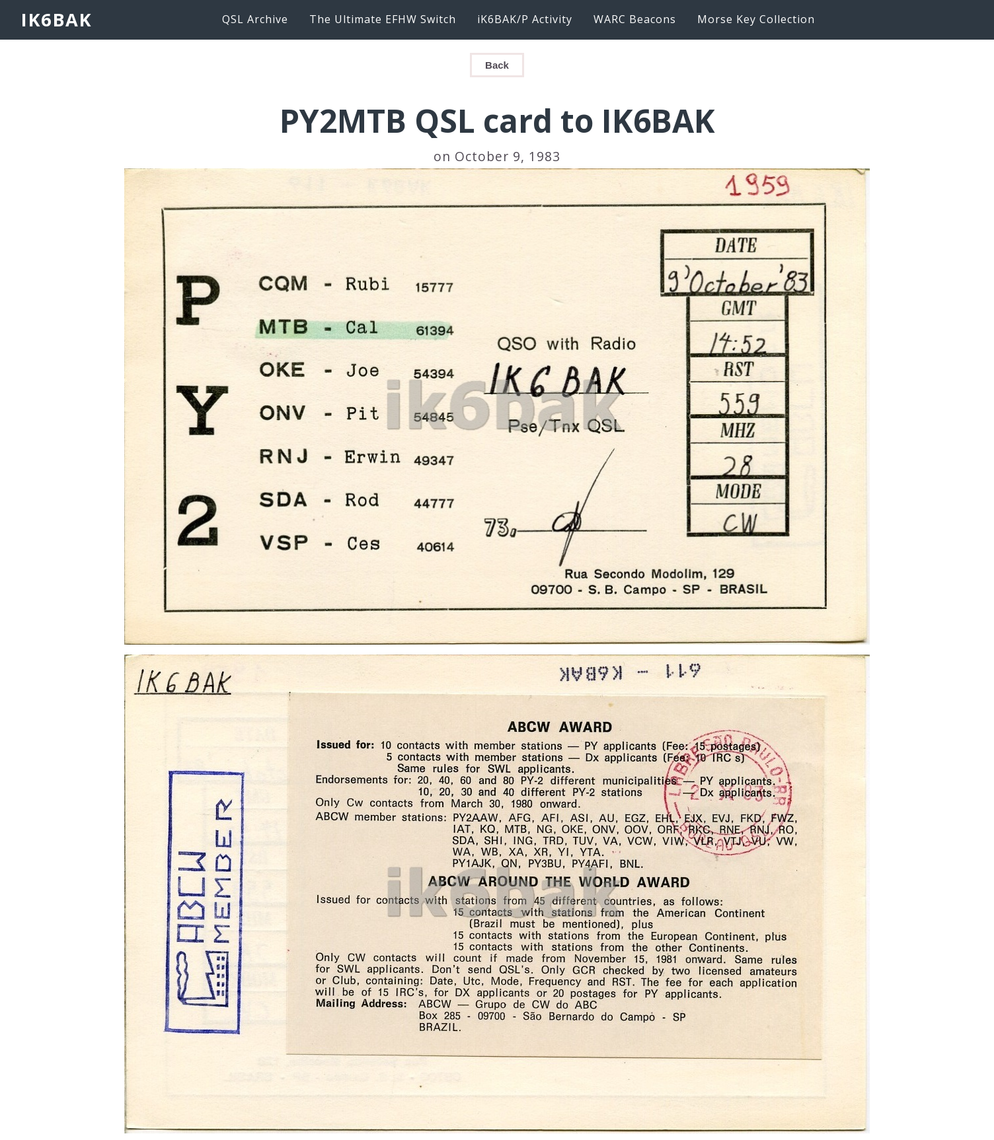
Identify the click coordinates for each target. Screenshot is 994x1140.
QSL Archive (255, 19)
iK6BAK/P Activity (524, 19)
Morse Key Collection (756, 19)
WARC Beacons (634, 19)
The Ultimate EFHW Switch (382, 19)
